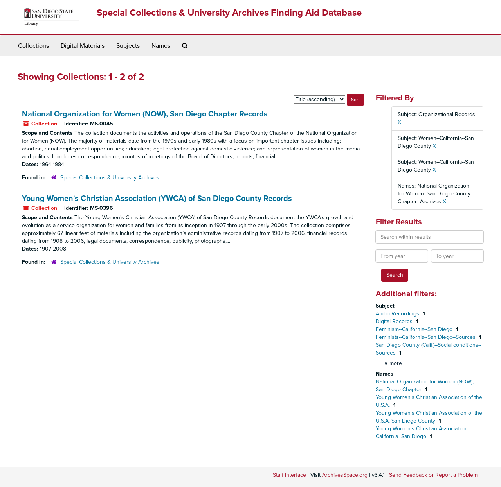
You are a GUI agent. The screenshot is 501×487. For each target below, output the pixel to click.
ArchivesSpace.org (345, 475)
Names (160, 46)
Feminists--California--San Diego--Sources (426, 337)
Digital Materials (83, 46)
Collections (33, 46)
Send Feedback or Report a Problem (433, 475)
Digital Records (395, 321)
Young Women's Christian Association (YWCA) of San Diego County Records (157, 198)
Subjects (128, 46)
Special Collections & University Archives (109, 177)
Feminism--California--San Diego (415, 329)
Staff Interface (289, 475)
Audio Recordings (398, 313)
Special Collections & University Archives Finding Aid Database (229, 12)
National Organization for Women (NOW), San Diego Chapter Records (145, 114)
